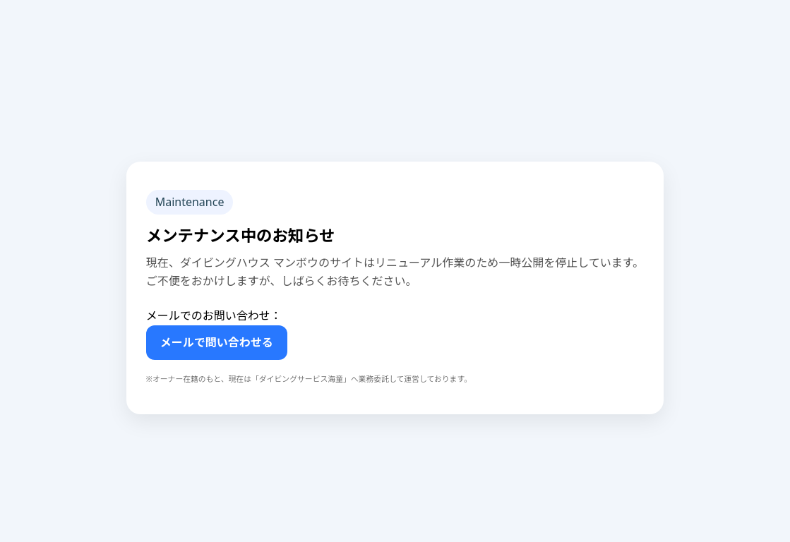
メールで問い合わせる (216, 342)
